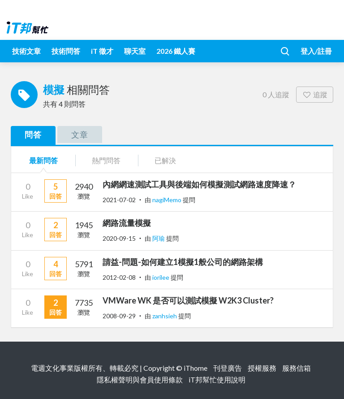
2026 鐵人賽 (175, 51)
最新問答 (43, 160)
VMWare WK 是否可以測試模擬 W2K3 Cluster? (188, 300)
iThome (195, 368)
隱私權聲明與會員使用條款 (140, 379)
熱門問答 (106, 160)
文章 (79, 134)
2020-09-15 (119, 238)
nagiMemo (167, 200)
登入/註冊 (316, 51)
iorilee (161, 277)
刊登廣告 (227, 368)
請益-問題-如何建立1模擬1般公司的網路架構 (183, 262)
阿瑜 (159, 238)
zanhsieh (165, 316)
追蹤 (314, 94)
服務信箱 (296, 368)
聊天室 (135, 51)
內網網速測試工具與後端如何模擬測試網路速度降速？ (199, 184)
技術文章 (26, 51)
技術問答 (66, 51)
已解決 (165, 160)
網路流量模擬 (127, 223)
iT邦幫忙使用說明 (217, 379)
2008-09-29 (119, 316)
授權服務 (262, 368)
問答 (33, 134)
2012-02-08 (119, 277)
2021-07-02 (119, 200)
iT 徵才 (102, 51)
